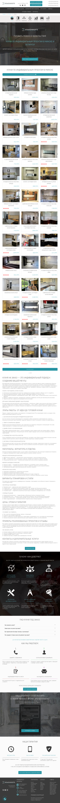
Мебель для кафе (53, 792)
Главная (4, 14)
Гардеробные (42, 784)
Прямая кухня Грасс (11, 270)
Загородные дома (19, 8)
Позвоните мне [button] (30, 548)
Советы (50, 8)
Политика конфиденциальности (36, 798)
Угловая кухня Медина (11, 315)
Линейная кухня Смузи (11, 292)
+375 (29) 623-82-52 (22, 791)
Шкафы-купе (52, 783)
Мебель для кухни (53, 782)
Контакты (35, 11)
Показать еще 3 (30, 369)
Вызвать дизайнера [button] (36, 2)
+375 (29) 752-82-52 (22, 792)
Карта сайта (33, 791)
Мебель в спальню (53, 788)
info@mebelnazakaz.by (23, 794)
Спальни (41, 788)
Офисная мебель (53, 790)
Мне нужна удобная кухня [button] (30, 59)
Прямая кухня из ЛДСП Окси (11, 137)
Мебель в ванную (53, 789)
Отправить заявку (30, 730)
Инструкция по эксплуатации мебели (37, 797)
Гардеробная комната (53, 784)
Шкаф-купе (42, 783)
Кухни (41, 782)
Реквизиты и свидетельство (35, 800)
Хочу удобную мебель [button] (30, 689)
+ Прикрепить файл (30, 715)
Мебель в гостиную (53, 787)
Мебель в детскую (53, 785)
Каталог (10, 8)
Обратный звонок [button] (36, 5)
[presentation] (30, 723)
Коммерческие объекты (32, 8)
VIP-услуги (43, 8)
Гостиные (42, 787)
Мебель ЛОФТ (52, 794)
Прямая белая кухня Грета (11, 359)
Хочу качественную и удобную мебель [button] (30, 772)
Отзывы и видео (26, 11)
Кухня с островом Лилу (30, 181)
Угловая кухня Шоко (30, 137)
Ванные (41, 789)
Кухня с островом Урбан (11, 115)
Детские (41, 785)
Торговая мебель (53, 791)
